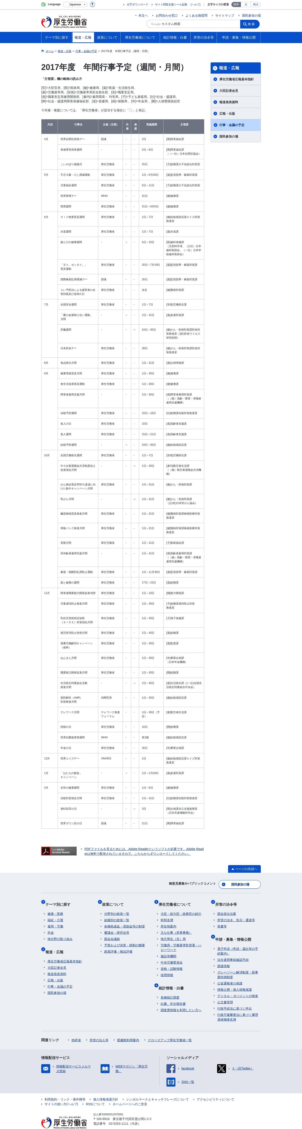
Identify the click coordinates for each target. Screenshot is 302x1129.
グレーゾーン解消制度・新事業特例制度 (237, 964)
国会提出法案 (226, 908)
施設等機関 (168, 950)
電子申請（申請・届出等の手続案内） (237, 941)
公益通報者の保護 (229, 973)
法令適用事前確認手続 (233, 949)
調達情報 (223, 956)
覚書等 (222, 920)
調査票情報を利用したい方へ (181, 1000)
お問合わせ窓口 (167, 15)
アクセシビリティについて (215, 1089)
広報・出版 (227, 113)
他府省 (76, 1030)
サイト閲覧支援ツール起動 (171, 4)
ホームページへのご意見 (130, 1094)
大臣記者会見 (228, 90)
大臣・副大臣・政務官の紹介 (181, 908)
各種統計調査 (170, 987)
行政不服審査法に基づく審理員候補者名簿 (237, 1007)
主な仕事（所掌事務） (176, 927)
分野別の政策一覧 (116, 908)
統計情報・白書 (173, 980)
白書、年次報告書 (173, 993)
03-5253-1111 (118, 1113)
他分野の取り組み (60, 933)
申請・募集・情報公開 (235, 931)
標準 (236, 4)
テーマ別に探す (60, 900)
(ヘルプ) (196, 4)
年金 (50, 927)
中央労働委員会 (172, 956)
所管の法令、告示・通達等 (236, 914)
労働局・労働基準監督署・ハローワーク (181, 942)
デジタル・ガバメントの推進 (237, 985)
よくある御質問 (196, 15)
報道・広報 (229, 68)
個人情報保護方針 (105, 1089)
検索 (253, 24)
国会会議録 (112, 933)
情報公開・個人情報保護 (234, 979)
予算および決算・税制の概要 (124, 939)
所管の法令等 (228, 900)
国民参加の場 (251, 15)
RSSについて (95, 1094)
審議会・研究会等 (116, 927)
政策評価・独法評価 (118, 945)
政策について (115, 900)
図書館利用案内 (128, 1030)
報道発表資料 (228, 102)
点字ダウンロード (137, 4)
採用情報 (167, 969)
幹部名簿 (167, 914)
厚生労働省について (177, 900)
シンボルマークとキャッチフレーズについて (157, 1089)
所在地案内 (168, 920)
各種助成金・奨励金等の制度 (124, 920)
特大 (256, 4)
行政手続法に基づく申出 (234, 998)
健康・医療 (55, 908)
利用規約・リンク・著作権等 (65, 1089)
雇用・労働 (55, 920)
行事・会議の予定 (231, 125)
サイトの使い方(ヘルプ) (61, 1094)
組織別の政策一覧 (116, 914)
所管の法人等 (99, 1030)
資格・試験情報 (172, 963)
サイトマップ (224, 15)
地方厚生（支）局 (173, 933)
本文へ (143, 15)
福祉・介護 (55, 914)
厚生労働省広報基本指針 (236, 79)
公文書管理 (225, 992)
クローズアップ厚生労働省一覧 (170, 1030)
